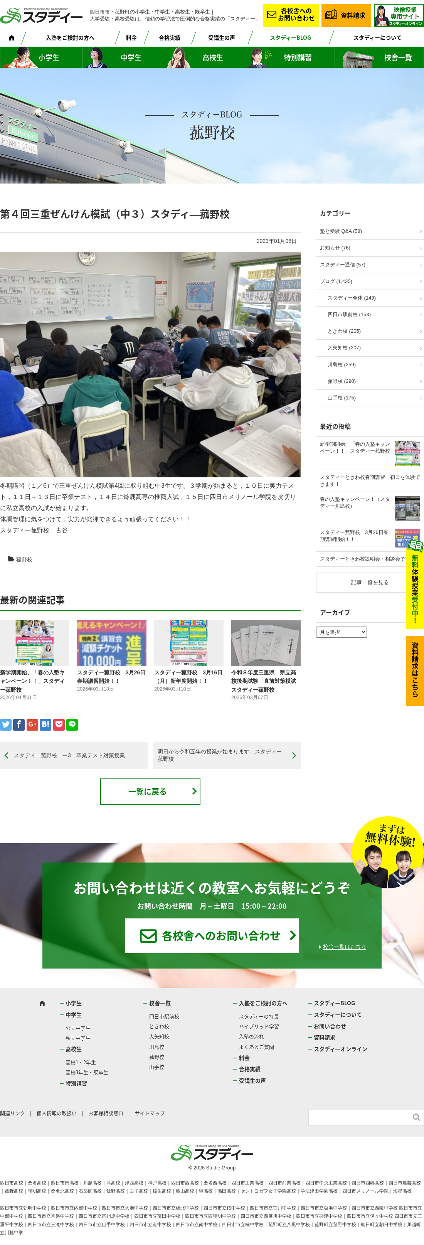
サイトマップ (150, 1113)
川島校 (156, 1046)
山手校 (156, 1066)
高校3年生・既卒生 (87, 1072)
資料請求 (353, 15)
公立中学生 (78, 1027)
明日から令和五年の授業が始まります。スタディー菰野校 (220, 755)
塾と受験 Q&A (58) (341, 231)
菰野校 (24, 559)
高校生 (212, 57)
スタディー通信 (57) (342, 265)
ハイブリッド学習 (259, 1026)
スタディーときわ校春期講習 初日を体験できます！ (370, 480)
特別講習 (298, 57)
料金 (131, 37)
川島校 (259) (342, 364)
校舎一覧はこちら (344, 946)
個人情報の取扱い (57, 1113)
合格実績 (169, 37)
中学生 (131, 57)
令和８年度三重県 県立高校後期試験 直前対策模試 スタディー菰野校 (263, 681)
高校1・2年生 (81, 1062)
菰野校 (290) (342, 381)
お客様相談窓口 (105, 1113)
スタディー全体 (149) (352, 298)
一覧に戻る (147, 791)
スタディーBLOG (290, 37)
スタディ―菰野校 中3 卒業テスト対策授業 (69, 755)
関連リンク (12, 1113)
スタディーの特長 (259, 1016)
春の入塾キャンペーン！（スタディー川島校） (355, 502)
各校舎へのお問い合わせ (296, 14)
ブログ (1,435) (336, 281)
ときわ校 (159, 1026)
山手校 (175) (342, 398)
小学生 (49, 57)
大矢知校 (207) (344, 347)
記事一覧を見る (370, 582)
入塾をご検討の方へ (70, 37)
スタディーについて (377, 37)
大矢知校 (159, 1036)
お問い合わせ (330, 1026)
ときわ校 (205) (344, 331)
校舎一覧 (398, 57)
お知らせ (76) (335, 248)
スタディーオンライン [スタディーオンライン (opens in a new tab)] (340, 1049)
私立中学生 (78, 1037)
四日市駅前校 (164, 1016)
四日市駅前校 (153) (349, 314)
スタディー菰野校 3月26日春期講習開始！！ (354, 535)
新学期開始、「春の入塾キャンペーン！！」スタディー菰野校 (32, 681)
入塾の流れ (251, 1036)
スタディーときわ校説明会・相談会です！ (367, 559)
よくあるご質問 (256, 1046)
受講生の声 (221, 37)
